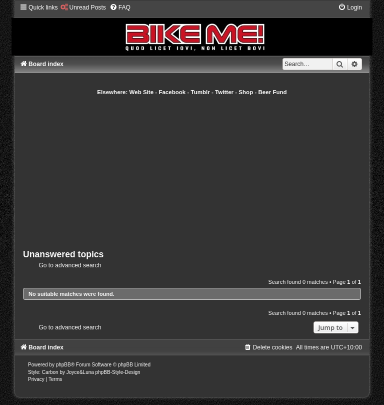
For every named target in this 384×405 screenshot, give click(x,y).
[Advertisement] (203, 171)
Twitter (224, 92)
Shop (245, 92)
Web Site (142, 92)
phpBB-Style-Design (118, 372)
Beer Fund (272, 92)
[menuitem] (83, 7)
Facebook (172, 92)
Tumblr (200, 92)
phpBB (63, 364)
